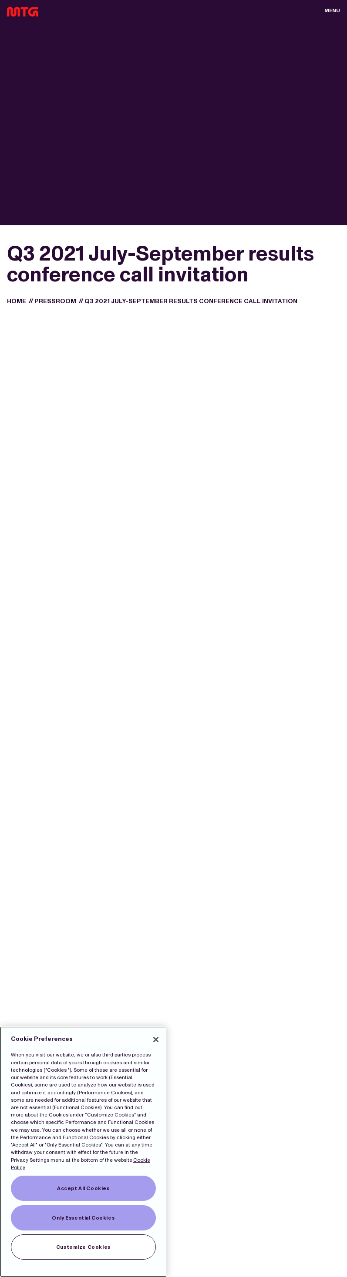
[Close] (155, 1039)
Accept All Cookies (83, 1188)
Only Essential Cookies (83, 1218)
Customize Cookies (83, 1247)
